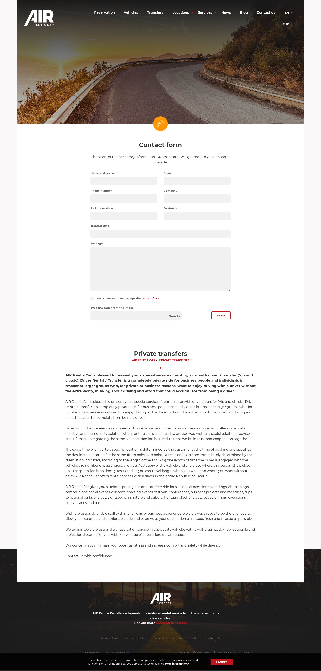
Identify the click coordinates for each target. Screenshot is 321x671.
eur (286, 24)
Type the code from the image (112, 307)
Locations (180, 13)
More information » (177, 663)
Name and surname (104, 173)
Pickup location (101, 208)
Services (205, 13)
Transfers (155, 13)
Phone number (101, 190)
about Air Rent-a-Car (171, 623)
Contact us (266, 13)
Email (168, 173)
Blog (244, 13)
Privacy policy (189, 639)
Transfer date (99, 225)
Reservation (104, 13)
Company (170, 190)
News (226, 13)
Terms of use (109, 639)
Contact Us (213, 639)
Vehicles (131, 13)
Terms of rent (133, 639)
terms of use (150, 298)
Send (221, 315)
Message (96, 243)
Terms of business (161, 639)
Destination (172, 208)
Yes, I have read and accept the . (128, 298)
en (287, 13)
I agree (222, 662)
